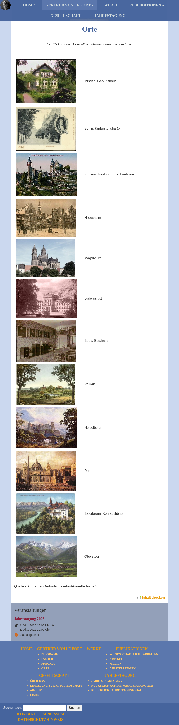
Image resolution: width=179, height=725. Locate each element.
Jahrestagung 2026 (29, 619)
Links (34, 695)
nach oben (166, 707)
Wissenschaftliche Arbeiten (134, 654)
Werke (111, 5)
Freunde (48, 663)
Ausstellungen (123, 668)
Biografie (49, 654)
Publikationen (146, 5)
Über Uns (37, 680)
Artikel (116, 659)
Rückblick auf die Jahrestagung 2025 (122, 685)
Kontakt (103, 707)
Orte (45, 668)
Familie (47, 659)
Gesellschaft (67, 16)
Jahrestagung (112, 16)
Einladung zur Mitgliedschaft (56, 685)
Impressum (129, 707)
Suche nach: (12, 713)
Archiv (36, 690)
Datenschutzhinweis (117, 713)
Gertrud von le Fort (70, 5)
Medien (116, 663)
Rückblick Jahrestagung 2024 (116, 690)
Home (29, 5)
